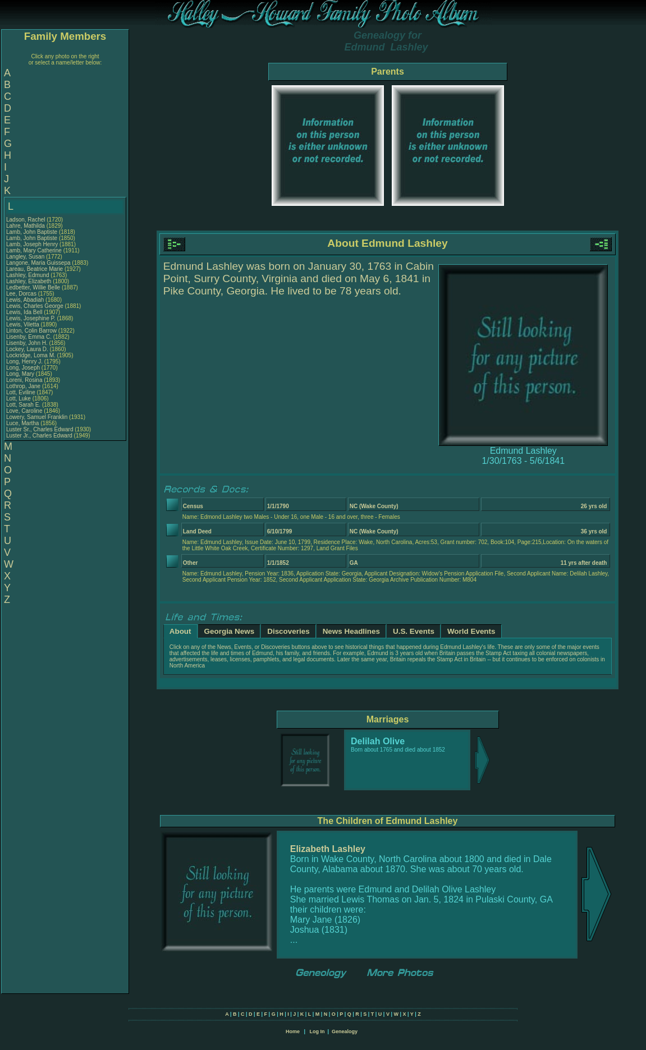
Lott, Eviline (21, 392)
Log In (316, 1031)
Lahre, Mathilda (26, 226)
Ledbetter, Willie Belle (33, 287)
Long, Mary (21, 374)
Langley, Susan (26, 257)
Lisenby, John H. (27, 343)
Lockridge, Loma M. (31, 355)
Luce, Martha (23, 423)
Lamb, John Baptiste (31, 232)
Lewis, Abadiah (25, 300)
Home (293, 1031)
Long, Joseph (24, 368)
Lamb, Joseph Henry (32, 244)
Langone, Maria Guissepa (38, 263)
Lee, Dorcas (22, 294)
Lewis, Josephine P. (31, 318)
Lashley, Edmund (28, 275)
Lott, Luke (19, 398)
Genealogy (345, 1031)
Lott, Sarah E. (23, 405)
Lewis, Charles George (34, 306)
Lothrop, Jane (24, 386)
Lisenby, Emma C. (29, 337)
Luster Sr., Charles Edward (40, 429)
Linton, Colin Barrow (31, 331)
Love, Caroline (25, 411)
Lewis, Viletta (23, 324)
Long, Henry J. (24, 361)
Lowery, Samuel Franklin (36, 417)
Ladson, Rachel (26, 220)
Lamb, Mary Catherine (34, 250)
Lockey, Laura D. (27, 349)
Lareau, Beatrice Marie (34, 269)
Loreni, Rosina (25, 380)
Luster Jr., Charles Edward (39, 435)
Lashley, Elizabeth (29, 281)
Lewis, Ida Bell (24, 312)
